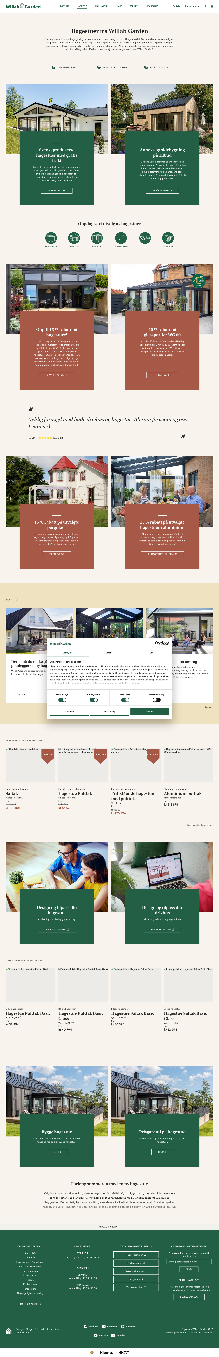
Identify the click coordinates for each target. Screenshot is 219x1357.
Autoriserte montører (30, 1266)
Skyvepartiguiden (136, 1271)
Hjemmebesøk (30, 1271)
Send (189, 1269)
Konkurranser (30, 1284)
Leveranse (30, 1257)
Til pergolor (56, 554)
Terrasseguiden (136, 1287)
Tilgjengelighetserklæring (30, 1293)
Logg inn (208, 1332)
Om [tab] (151, 653)
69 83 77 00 (83, 1253)
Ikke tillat (69, 711)
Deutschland (22, 1332)
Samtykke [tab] (68, 653)
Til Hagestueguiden (56, 929)
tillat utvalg (109, 711)
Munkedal (83, 1285)
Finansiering (30, 1289)
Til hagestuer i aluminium (162, 554)
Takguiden (136, 1279)
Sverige (20, 1329)
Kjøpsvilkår (30, 1253)
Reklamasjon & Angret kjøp (30, 1262)
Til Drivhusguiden (162, 929)
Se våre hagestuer (57, 375)
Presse (30, 1280)
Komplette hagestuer (200, 825)
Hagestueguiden (136, 1255)
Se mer (21, 694)
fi (55, 1329)
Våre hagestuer (57, 190)
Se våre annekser (162, 190)
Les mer (57, 1152)
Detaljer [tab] (109, 653)
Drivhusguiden (136, 1263)
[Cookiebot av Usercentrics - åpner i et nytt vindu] (157, 643)
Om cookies (195, 1332)
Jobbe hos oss (30, 1275)
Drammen (83, 1274)
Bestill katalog (189, 1296)
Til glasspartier (162, 375)
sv (58, 1329)
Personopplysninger (176, 1332)
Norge (29, 1329)
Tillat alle (149, 711)
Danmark (39, 1329)
